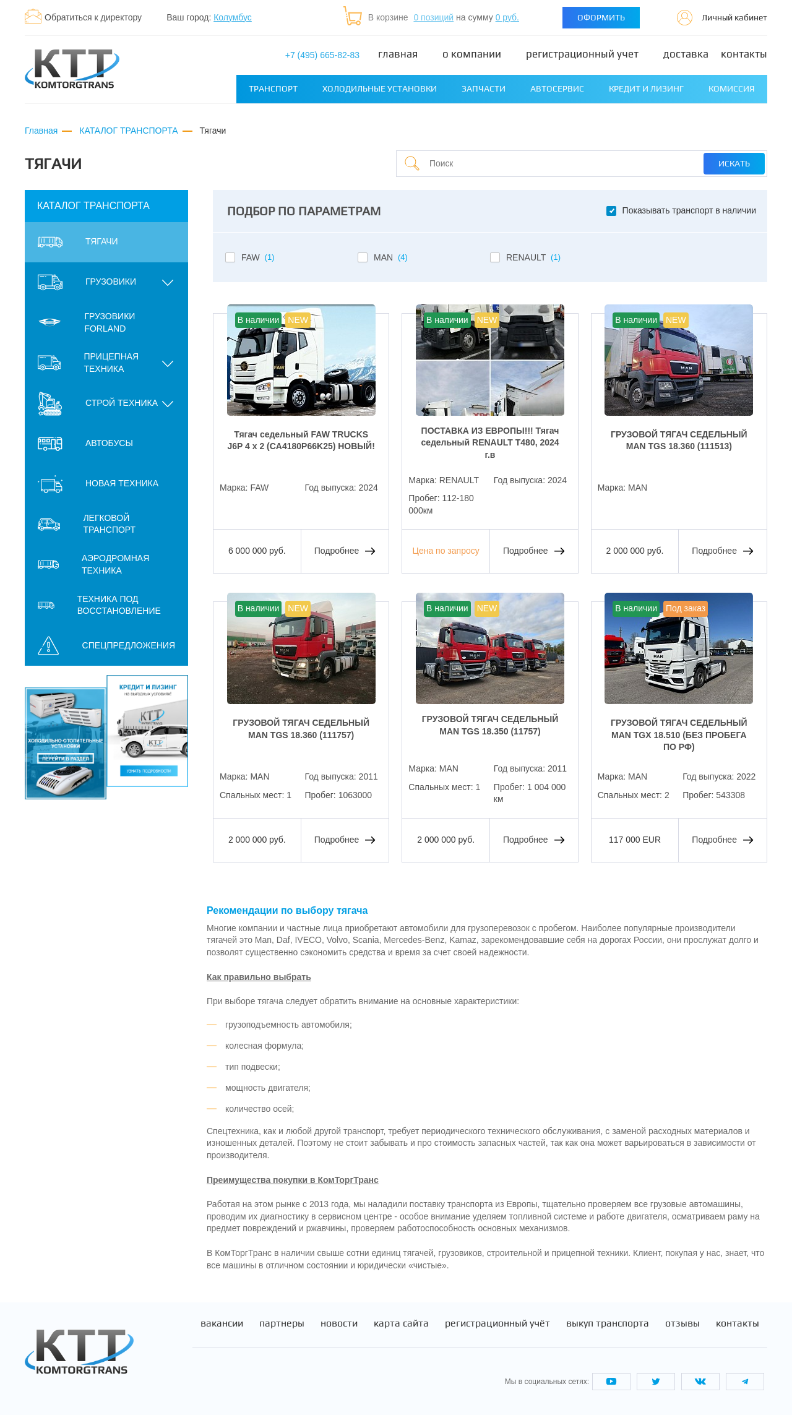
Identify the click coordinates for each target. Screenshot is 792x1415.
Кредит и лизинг (646, 88)
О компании (471, 54)
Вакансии (221, 1323)
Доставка (685, 54)
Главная (398, 54)
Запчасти (484, 88)
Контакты (744, 54)
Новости (339, 1323)
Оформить (601, 17)
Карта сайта (401, 1323)
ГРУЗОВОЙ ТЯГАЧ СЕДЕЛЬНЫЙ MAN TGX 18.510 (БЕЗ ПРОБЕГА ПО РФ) (679, 735)
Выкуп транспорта (607, 1323)
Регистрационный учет (582, 54)
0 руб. (507, 17)
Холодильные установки (379, 88)
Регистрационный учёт (497, 1323)
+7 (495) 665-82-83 (322, 55)
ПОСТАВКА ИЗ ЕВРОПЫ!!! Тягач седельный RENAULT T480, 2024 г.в (490, 443)
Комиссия (731, 88)
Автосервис (557, 88)
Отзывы (682, 1323)
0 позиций (433, 17)
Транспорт (273, 88)
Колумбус (232, 17)
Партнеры (281, 1323)
